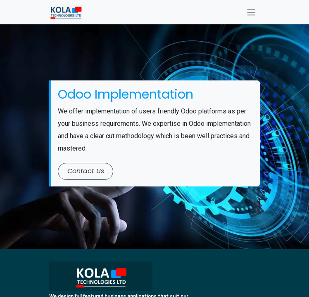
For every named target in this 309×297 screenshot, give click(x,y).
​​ (85, 171)
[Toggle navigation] (251, 12)
